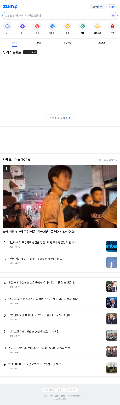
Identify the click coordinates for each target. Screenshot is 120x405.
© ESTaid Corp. (60, 399)
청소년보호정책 (74, 396)
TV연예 (68, 42)
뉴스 (39, 42)
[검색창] (56, 15)
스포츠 (101, 42)
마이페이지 (48, 390)
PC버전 (60, 390)
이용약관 (43, 396)
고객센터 (72, 390)
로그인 (112, 7)
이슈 (14, 42)
